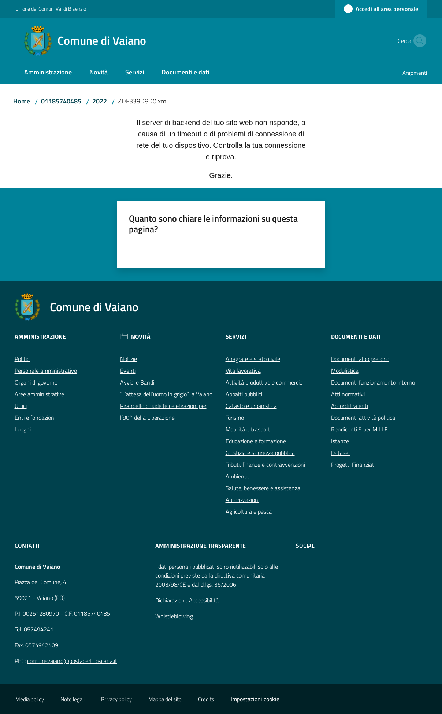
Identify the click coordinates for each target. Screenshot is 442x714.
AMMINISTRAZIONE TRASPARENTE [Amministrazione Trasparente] (200, 546)
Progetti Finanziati (353, 464)
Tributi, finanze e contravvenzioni (265, 464)
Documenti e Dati (355, 336)
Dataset (340, 452)
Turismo (235, 417)
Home (21, 101)
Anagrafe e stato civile (253, 358)
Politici (22, 358)
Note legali (72, 699)
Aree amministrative (39, 394)
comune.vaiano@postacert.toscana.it (72, 660)
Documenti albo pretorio (360, 358)
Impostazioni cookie (255, 699)
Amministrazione (40, 336)
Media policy (29, 699)
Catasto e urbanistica (251, 405)
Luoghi (23, 429)
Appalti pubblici (244, 394)
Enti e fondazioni (35, 417)
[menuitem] (48, 73)
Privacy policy (116, 699)
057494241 (38, 629)
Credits (206, 699)
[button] (418, 41)
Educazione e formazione (256, 441)
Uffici (21, 405)
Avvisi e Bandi (137, 382)
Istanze (340, 441)
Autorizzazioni (242, 499)
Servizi (236, 336)
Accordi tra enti (349, 405)
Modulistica (345, 370)
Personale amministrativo (46, 370)
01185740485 (61, 101)
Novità (141, 336)
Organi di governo (36, 382)
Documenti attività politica (363, 417)
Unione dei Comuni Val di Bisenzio (50, 8)
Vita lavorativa (243, 370)
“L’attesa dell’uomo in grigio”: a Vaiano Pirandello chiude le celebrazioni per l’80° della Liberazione (166, 406)
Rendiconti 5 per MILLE (359, 429)
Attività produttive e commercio (264, 382)
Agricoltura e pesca (249, 511)
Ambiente (237, 476)
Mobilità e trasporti (248, 429)
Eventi (128, 370)
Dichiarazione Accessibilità (187, 600)
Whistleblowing (174, 616)
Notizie (128, 358)
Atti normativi (348, 394)
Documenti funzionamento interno (373, 382)
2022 (99, 101)
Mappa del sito (165, 699)
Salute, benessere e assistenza (263, 488)
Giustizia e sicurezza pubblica (260, 452)
